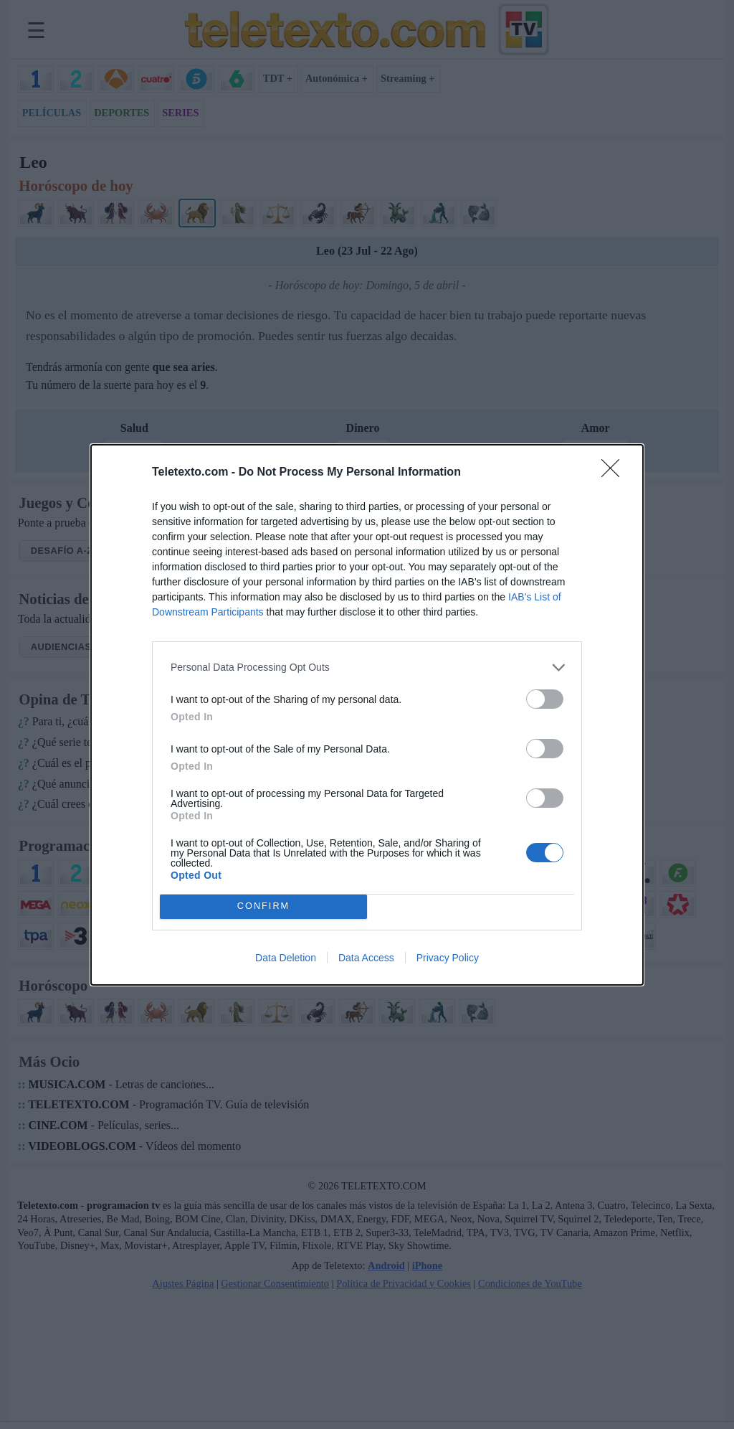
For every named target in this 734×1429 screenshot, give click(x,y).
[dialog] (367, 715)
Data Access (366, 957)
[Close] (615, 472)
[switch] (544, 699)
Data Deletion (285, 957)
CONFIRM (263, 906)
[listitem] (367, 667)
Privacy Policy (447, 957)
